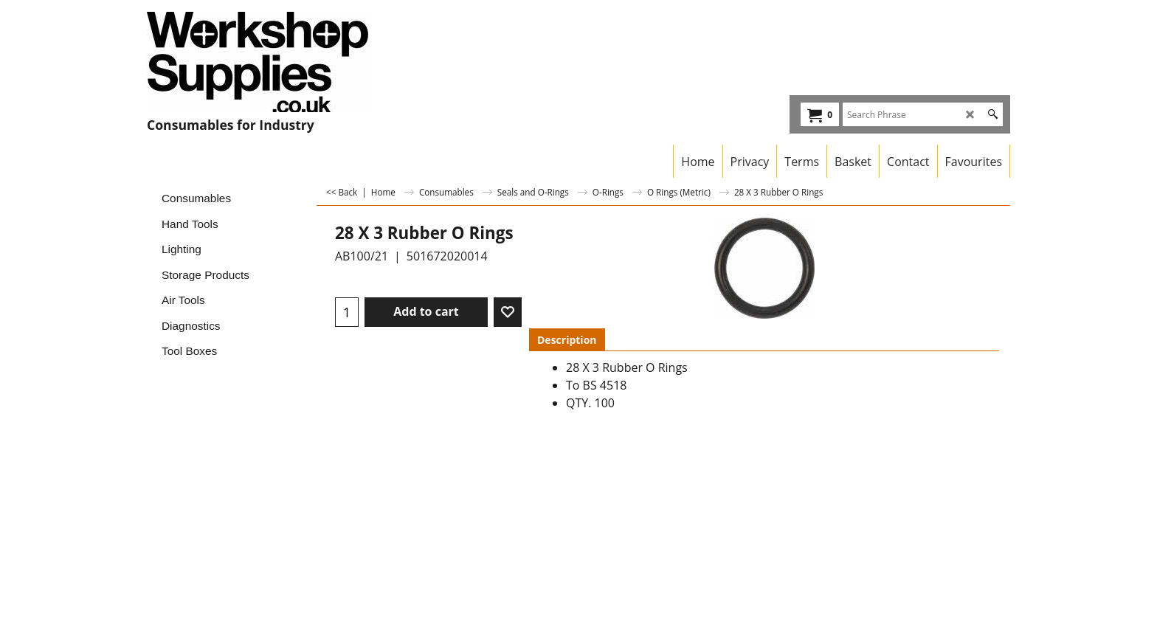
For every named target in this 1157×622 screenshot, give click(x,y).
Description (567, 340)
